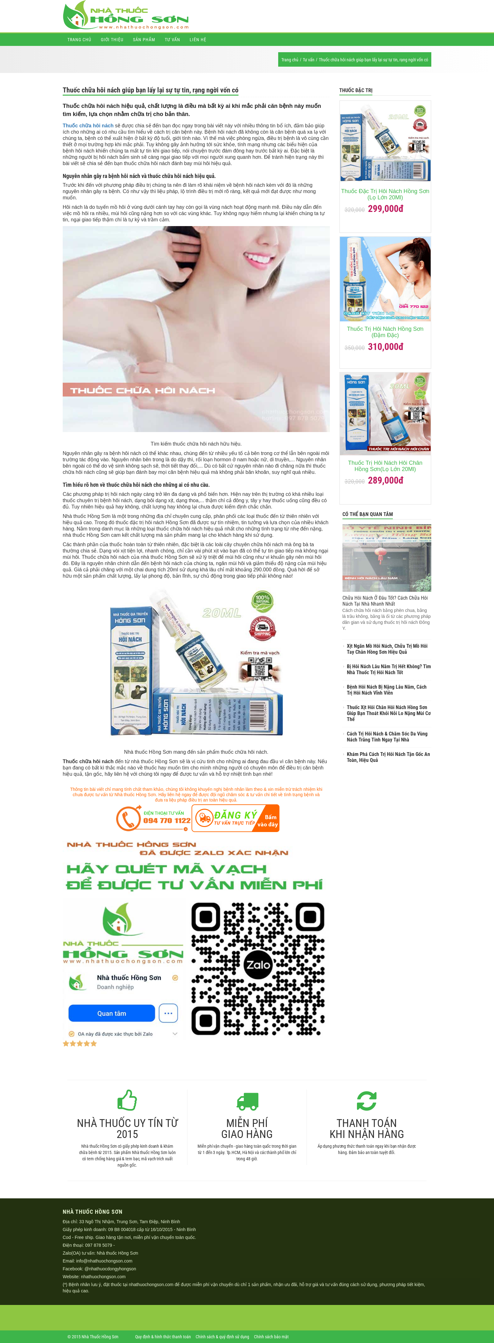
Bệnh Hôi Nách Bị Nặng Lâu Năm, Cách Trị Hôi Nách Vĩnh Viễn (387, 690)
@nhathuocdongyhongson (110, 1268)
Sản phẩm (144, 39)
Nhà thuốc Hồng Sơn (117, 1253)
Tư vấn (172, 39)
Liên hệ (198, 39)
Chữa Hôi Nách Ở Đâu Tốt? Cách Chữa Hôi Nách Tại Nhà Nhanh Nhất (385, 601)
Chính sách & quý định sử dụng (222, 1336)
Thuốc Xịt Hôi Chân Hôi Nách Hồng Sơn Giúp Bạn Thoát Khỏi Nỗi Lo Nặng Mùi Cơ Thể (389, 713)
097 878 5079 (98, 1245)
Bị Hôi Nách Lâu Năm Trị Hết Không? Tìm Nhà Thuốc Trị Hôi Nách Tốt (389, 669)
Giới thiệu (112, 39)
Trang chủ (79, 39)
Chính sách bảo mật (271, 1336)
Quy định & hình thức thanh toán (163, 1336)
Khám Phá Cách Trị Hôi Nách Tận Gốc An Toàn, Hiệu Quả (388, 757)
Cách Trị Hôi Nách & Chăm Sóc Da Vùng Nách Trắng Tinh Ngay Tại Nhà (387, 737)
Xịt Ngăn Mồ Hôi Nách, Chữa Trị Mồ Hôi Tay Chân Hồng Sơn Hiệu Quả (387, 649)
